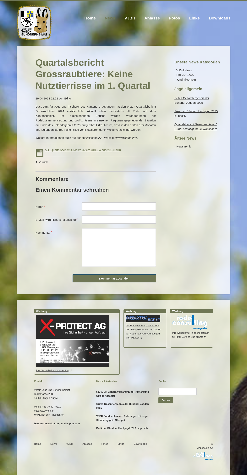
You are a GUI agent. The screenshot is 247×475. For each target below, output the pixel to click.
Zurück (43, 162)
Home (90, 18)
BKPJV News (185, 75)
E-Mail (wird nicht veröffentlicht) (57, 219)
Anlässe (152, 18)
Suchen (166, 400)
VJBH (129, 18)
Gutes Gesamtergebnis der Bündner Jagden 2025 (122, 406)
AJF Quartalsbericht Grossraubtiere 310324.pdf (83, 150)
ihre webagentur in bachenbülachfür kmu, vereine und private (190, 332)
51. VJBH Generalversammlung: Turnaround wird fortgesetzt (122, 393)
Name (42, 206)
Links (194, 18)
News (110, 18)
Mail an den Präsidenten (50, 414)
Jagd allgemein (186, 79)
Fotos (174, 18)
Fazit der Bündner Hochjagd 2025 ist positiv (122, 428)
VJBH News (184, 70)
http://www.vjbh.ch (44, 410)
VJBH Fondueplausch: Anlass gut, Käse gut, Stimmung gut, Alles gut (122, 418)
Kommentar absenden (114, 278)
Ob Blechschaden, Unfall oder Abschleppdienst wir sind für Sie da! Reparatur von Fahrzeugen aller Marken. (143, 329)
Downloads (219, 18)
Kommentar (44, 232)
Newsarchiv (183, 146)
